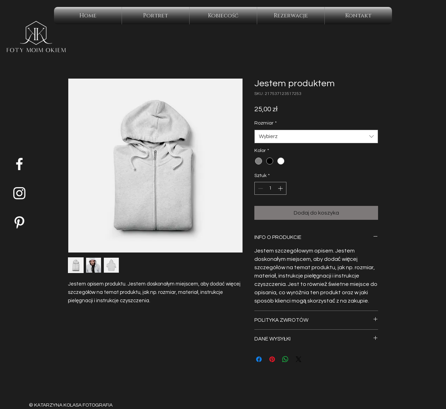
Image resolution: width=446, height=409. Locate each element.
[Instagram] (19, 193)
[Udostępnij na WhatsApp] (285, 359)
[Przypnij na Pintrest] (272, 359)
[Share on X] (298, 359)
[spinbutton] (270, 188)
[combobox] (316, 136)
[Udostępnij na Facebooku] (259, 359)
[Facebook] (19, 164)
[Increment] (281, 188)
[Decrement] (259, 188)
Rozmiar (265, 123)
